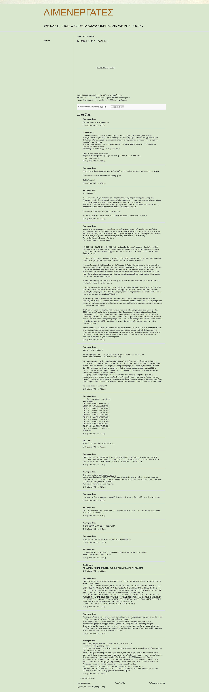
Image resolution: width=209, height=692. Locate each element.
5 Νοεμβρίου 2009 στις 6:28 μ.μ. (94, 219)
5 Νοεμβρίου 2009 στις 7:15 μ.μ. (94, 340)
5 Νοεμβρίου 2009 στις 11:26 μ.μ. (95, 542)
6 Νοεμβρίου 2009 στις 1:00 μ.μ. (94, 571)
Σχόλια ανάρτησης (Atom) (96, 687)
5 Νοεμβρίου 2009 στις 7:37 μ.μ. (94, 465)
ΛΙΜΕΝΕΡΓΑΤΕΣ (78, 12)
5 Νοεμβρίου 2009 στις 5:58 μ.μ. (94, 125)
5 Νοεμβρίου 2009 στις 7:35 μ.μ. (94, 447)
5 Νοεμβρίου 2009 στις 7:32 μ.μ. (94, 434)
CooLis (86, 565)
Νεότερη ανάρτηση (84, 683)
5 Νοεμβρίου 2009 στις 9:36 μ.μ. (94, 516)
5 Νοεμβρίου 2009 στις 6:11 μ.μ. (94, 161)
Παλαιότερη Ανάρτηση (157, 683)
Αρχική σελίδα (120, 683)
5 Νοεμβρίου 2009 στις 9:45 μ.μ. (94, 529)
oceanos (86, 132)
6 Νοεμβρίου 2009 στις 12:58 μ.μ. (95, 558)
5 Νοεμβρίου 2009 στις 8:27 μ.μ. (94, 487)
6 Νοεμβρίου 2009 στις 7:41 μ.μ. (94, 633)
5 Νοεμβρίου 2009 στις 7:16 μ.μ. (94, 389)
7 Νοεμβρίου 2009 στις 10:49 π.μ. (95, 674)
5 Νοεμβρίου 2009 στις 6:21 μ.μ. (94, 183)
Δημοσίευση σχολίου (87, 678)
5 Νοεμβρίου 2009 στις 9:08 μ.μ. (94, 500)
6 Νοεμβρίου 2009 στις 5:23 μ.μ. (94, 607)
